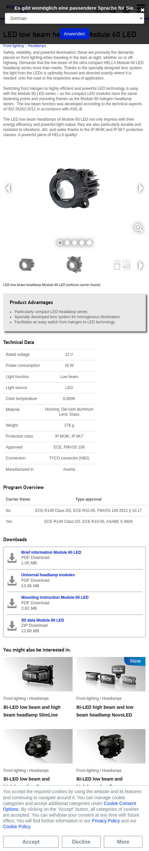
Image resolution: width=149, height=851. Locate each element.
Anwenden (74, 33)
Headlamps (37, 46)
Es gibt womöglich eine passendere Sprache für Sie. (75, 8)
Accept (30, 842)
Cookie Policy (16, 826)
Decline (81, 842)
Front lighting (13, 46)
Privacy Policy (106, 820)
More (123, 842)
